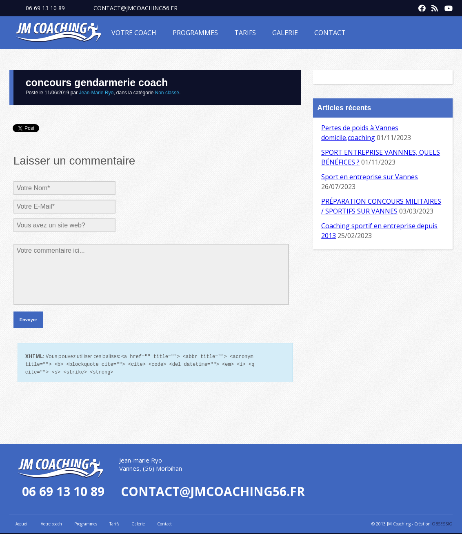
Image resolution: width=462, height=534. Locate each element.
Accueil (22, 522)
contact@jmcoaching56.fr (135, 8)
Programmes (195, 32)
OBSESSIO (442, 522)
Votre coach (133, 32)
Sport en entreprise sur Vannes (369, 176)
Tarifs (245, 32)
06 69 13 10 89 (45, 8)
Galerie (285, 32)
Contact (330, 32)
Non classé (167, 93)
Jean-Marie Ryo (96, 93)
